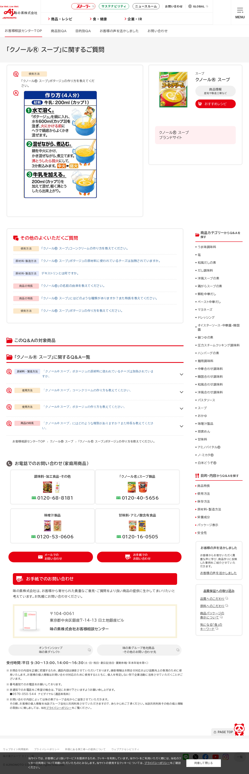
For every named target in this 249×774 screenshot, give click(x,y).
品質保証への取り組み (219, 590)
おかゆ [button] (202, 415)
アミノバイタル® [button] (209, 447)
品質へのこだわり (212, 598)
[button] (219, 262)
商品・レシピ (75, 18)
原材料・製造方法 (209, 509)
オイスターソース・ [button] (219, 327)
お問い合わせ (174, 6)
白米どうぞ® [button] (207, 462)
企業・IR (148, 18)
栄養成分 (203, 516)
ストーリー (82, 6)
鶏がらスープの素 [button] (210, 285)
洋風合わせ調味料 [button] (210, 392)
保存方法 (203, 501)
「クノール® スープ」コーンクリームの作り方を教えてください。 (84, 248)
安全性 (202, 532)
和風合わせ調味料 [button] (210, 384)
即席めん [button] (204, 431)
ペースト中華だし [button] (209, 301)
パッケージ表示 (207, 524)
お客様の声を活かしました (218, 572)
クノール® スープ (61, 441)
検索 (222, 12)
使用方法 (203, 493)
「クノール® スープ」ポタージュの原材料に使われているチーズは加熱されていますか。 (101, 260)
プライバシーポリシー (59, 707)
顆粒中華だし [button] (207, 293)
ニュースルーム (146, 6)
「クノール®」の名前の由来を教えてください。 (73, 285)
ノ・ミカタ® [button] (206, 454)
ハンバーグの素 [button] (208, 352)
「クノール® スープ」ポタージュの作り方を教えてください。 (82, 310)
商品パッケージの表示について (212, 615)
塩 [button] (199, 254)
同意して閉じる (203, 763)
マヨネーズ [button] (205, 309)
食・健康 (113, 18)
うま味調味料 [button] (207, 246)
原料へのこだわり (212, 605)
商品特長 (203, 485)
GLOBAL (200, 6)
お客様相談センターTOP (28, 441)
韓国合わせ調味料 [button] (210, 376)
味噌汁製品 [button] (205, 423)
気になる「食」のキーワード (211, 626)
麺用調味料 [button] (205, 360)
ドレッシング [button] (206, 317)
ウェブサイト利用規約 (19, 748)
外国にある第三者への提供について (97, 748)
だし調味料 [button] (205, 270)
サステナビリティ (113, 6)
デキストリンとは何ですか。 (60, 273)
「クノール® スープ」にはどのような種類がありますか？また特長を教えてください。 (99, 298)
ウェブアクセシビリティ (143, 748)
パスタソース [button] (206, 399)
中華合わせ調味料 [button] (210, 368)
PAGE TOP (227, 728)
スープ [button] (202, 407)
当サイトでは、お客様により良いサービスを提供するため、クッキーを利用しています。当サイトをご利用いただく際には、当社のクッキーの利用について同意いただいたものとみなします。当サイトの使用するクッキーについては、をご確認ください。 (104, 763)
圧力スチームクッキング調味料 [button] (219, 345)
